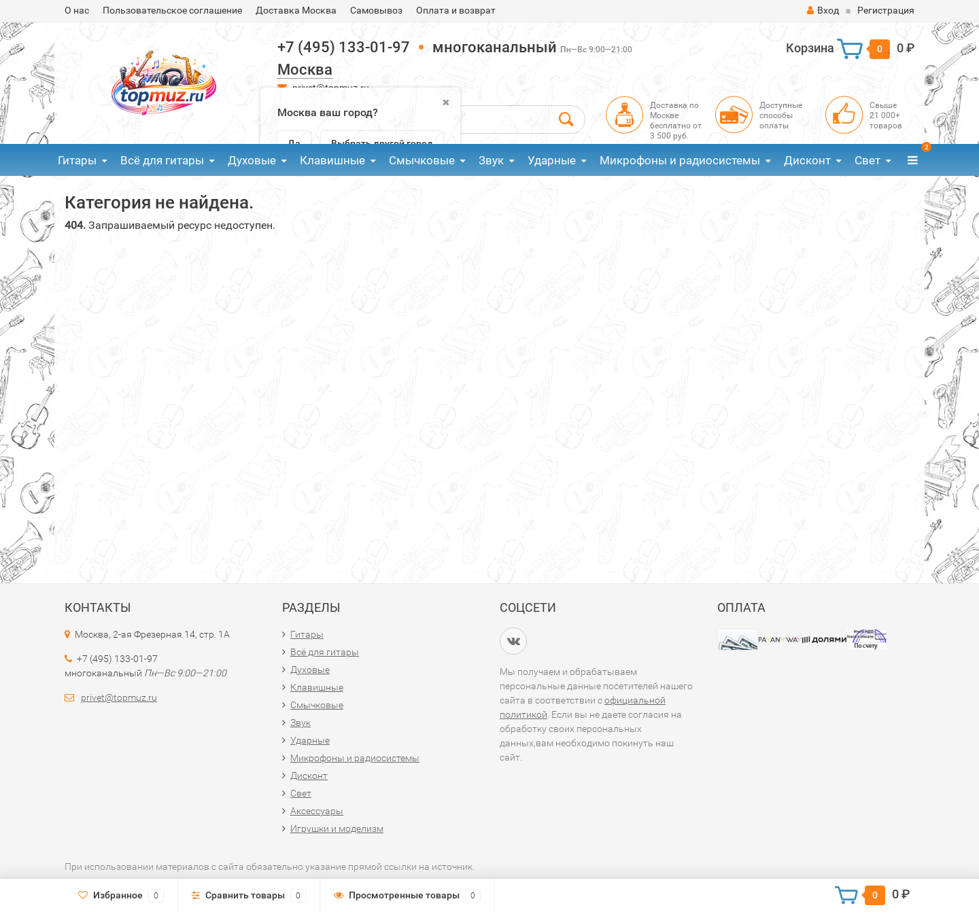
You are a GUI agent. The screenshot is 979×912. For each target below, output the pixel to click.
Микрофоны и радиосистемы (680, 160)
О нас (77, 10)
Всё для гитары (162, 160)
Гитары (77, 160)
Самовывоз (376, 10)
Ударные (552, 160)
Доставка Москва (296, 10)
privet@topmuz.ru (119, 697)
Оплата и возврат (456, 10)
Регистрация (885, 10)
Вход (823, 10)
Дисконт (807, 160)
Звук (491, 160)
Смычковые (422, 160)
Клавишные (332, 160)
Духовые (252, 160)
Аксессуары (316, 810)
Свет (867, 160)
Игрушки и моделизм (336, 828)
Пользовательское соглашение (172, 10)
